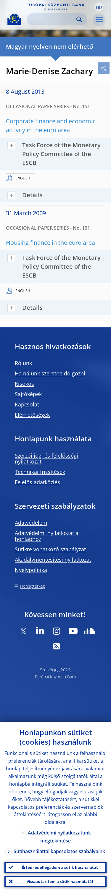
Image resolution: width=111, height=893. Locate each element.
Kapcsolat (27, 404)
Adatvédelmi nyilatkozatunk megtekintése (59, 836)
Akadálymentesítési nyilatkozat (53, 559)
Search (79, 19)
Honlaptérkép (32, 586)
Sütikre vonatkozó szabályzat (50, 549)
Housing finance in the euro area (50, 243)
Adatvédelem (31, 522)
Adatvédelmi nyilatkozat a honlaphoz (46, 535)
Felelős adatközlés (37, 482)
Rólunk (23, 363)
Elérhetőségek (32, 414)
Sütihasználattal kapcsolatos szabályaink (59, 851)
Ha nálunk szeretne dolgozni (50, 373)
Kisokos (24, 383)
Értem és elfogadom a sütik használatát (60, 867)
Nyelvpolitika (31, 569)
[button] (98, 6)
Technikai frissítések (40, 471)
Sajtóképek (28, 394)
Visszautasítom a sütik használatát (60, 881)
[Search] (52, 19)
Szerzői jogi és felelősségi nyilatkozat (46, 458)
